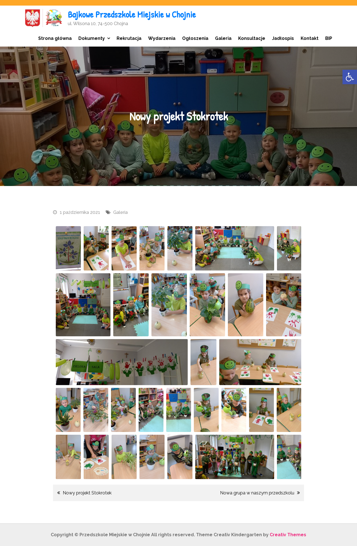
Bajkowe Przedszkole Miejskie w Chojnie (132, 14)
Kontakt (310, 38)
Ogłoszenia (195, 38)
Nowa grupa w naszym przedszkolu (257, 493)
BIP (328, 38)
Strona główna (55, 38)
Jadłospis (283, 38)
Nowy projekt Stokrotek (87, 493)
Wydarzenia (161, 38)
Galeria (223, 38)
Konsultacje (251, 38)
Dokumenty (91, 38)
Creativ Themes (288, 534)
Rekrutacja (129, 38)
